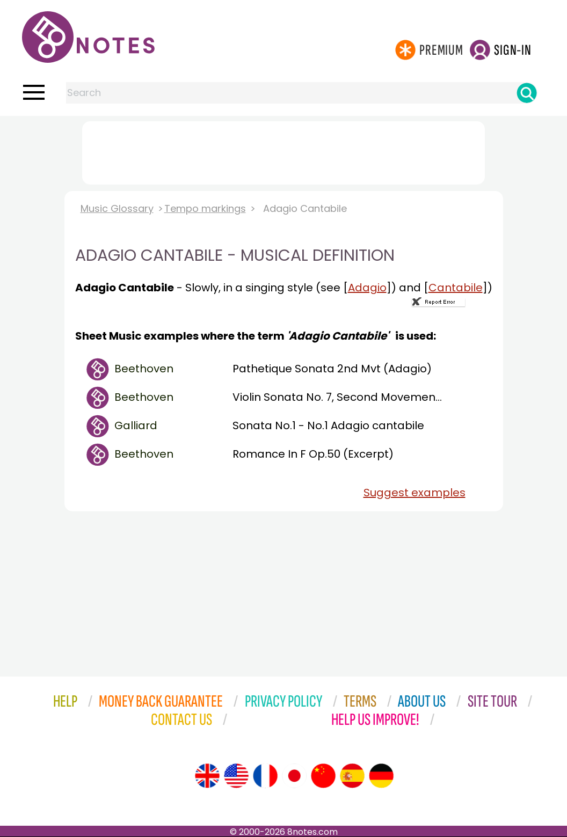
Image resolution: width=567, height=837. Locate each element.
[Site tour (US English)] (236, 775)
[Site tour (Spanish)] (352, 775)
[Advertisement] (283, 151)
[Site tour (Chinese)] (323, 775)
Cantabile (455, 287)
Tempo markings (205, 208)
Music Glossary (117, 208)
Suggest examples (415, 492)
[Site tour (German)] (381, 775)
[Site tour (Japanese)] (294, 775)
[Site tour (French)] (265, 775)
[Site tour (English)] (207, 775)
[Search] (527, 93)
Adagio (367, 287)
